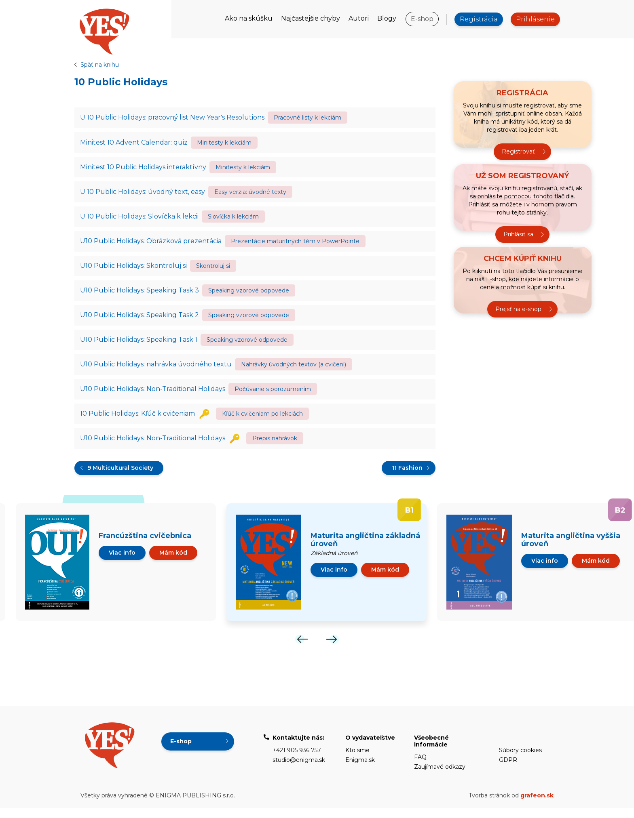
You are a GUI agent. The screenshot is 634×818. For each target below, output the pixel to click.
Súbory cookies (520, 760)
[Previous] (301, 649)
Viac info (122, 562)
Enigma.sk (360, 770)
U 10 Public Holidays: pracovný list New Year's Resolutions (172, 118)
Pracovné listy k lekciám (307, 118)
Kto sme (357, 760)
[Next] (332, 649)
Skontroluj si (213, 270)
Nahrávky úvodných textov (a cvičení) (293, 372)
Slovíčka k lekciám (233, 219)
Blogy (386, 18)
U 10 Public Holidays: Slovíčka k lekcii (139, 219)
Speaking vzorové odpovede (248, 295)
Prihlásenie (535, 19)
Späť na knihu (99, 64)
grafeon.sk (537, 805)
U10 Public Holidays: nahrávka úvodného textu (156, 372)
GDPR (508, 770)
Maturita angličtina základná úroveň (365, 549)
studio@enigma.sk (299, 770)
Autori (359, 18)
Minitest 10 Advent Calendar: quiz (134, 143)
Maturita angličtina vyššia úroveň (570, 549)
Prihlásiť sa (518, 234)
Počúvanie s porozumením (273, 397)
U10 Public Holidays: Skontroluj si (133, 270)
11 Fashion (407, 478)
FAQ (420, 767)
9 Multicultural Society (120, 478)
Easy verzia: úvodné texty (250, 194)
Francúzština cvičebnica (145, 545)
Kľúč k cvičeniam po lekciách (262, 423)
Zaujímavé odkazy (439, 776)
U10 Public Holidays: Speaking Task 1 (139, 346)
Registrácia (479, 19)
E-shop (422, 19)
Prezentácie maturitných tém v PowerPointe (295, 245)
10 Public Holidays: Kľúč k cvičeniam (137, 423)
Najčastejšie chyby (310, 18)
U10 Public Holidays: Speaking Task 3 (139, 295)
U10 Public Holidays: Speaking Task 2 (139, 321)
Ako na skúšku (249, 18)
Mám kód (173, 562)
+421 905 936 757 (297, 760)
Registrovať (518, 152)
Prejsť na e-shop (518, 309)
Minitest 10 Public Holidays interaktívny (143, 168)
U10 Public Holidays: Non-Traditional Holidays (153, 397)
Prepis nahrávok (274, 448)
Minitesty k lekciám (224, 143)
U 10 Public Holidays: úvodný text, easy (142, 194)
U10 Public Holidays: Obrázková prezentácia (151, 245)
